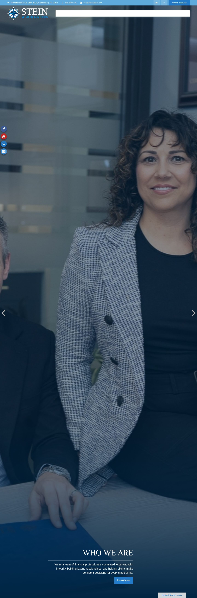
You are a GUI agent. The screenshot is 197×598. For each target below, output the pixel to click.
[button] (60, 13)
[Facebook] (164, 2)
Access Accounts (179, 3)
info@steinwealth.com (91, 3)
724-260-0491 (69, 3)
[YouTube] (156, 2)
